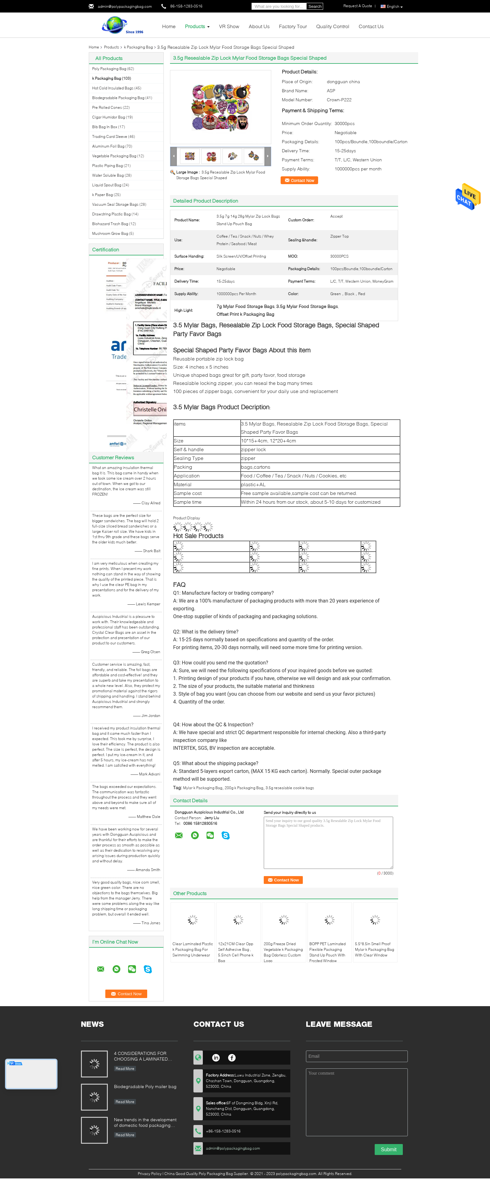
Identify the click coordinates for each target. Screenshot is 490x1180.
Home (169, 26)
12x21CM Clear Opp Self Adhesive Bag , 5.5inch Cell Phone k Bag (235, 952)
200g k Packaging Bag (244, 787)
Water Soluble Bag (108, 175)
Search (315, 6)
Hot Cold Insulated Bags (112, 88)
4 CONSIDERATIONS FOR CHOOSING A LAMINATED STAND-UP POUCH (141, 1057)
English (395, 6)
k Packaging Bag (138, 47)
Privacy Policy (150, 1173)
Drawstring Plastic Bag (111, 214)
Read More (125, 1068)
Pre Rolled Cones (107, 107)
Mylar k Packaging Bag (202, 787)
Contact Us (371, 26)
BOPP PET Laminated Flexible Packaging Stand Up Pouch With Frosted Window (327, 952)
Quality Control (332, 26)
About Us (259, 26)
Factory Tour (293, 26)
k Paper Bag (102, 194)
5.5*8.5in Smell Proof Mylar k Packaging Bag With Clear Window (374, 949)
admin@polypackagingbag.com (125, 6)
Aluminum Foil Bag (108, 146)
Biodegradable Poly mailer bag (145, 1086)
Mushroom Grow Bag (110, 233)
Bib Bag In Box (104, 126)
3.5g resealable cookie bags (290, 787)
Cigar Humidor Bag (108, 117)
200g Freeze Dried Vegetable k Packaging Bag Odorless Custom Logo (283, 952)
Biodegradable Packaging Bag (118, 97)
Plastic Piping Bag (107, 165)
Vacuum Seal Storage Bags (115, 204)
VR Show (229, 26)
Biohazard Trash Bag (110, 223)
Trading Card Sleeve (109, 136)
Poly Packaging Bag (109, 68)
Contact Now (302, 180)
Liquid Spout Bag (106, 185)
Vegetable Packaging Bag (114, 156)
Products (195, 26)
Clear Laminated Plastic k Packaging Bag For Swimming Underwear (192, 949)
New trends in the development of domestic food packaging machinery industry (145, 1123)
